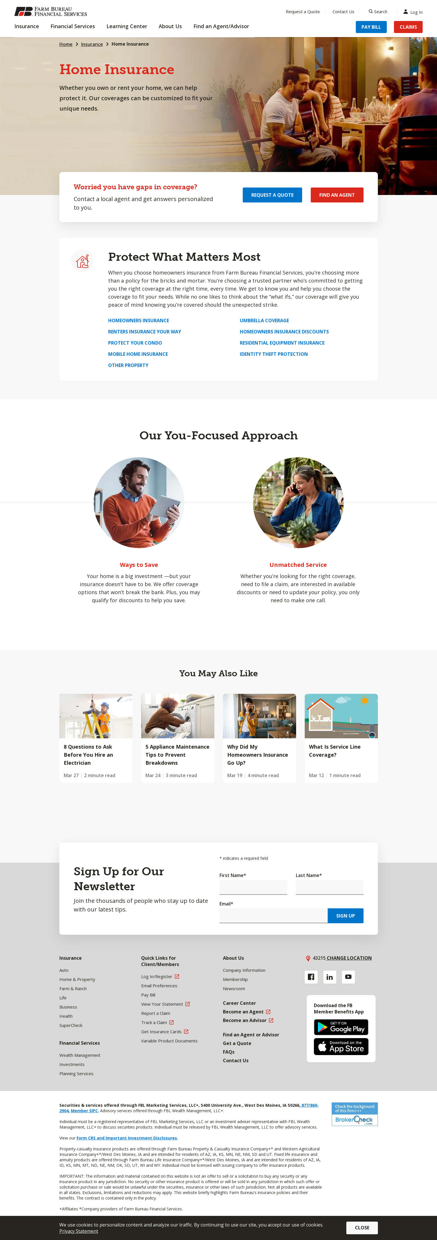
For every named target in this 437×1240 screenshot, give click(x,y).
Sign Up (345, 916)
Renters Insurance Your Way (144, 332)
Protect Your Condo (135, 343)
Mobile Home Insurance (138, 354)
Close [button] (362, 1227)
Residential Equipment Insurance (282, 343)
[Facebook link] (311, 977)
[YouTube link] (348, 977)
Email (226, 904)
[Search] (378, 11)
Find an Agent (337, 195)
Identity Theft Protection (274, 354)
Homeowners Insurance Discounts (284, 332)
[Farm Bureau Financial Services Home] (51, 11)
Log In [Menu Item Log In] (414, 11)
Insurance (92, 44)
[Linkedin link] (329, 977)
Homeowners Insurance (138, 320)
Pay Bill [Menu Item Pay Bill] (371, 27)
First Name (233, 875)
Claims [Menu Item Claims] (408, 27)
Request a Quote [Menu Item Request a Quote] (303, 11)
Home (66, 44)
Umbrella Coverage (264, 320)
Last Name (309, 875)
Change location (349, 958)
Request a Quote (272, 195)
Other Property (128, 365)
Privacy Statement (78, 1231)
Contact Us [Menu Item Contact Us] (343, 11)
